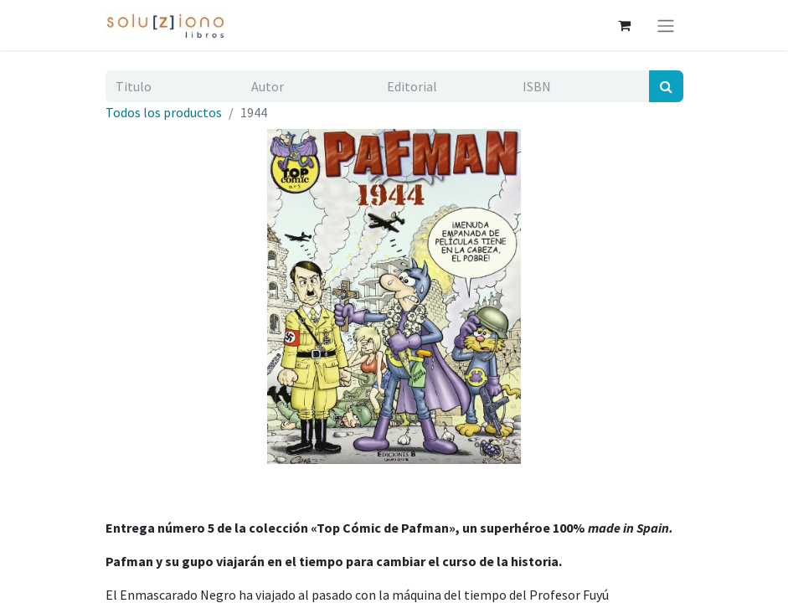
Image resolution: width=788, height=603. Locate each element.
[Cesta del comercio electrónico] (624, 25)
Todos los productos (164, 112)
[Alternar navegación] (665, 25)
